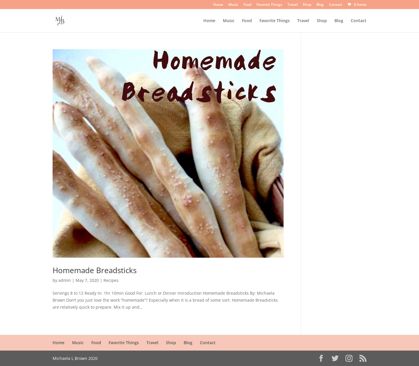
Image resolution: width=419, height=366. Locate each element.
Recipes (111, 280)
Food (247, 5)
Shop (307, 5)
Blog (320, 5)
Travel (292, 5)
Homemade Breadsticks (95, 270)
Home (218, 5)
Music (233, 5)
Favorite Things (269, 5)
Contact (335, 5)
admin (64, 280)
